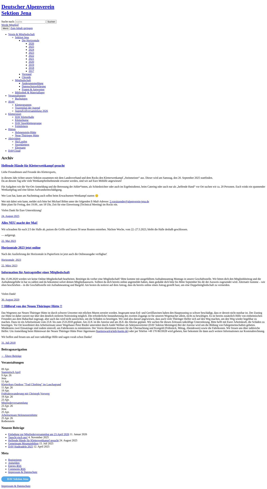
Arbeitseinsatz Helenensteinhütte (19, 415)
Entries (14, 465)
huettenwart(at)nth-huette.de (112, 331)
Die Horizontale (30, 40)
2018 (31, 68)
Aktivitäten (14, 138)
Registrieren (14, 459)
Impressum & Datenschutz (22, 472)
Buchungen (21, 98)
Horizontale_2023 (11, 259)
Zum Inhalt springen (21, 28)
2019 (31, 64)
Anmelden (14, 462)
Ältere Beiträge (11, 356)
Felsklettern (21, 126)
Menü (5, 28)
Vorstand (27, 74)
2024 (31, 49)
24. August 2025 (10, 216)
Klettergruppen (23, 104)
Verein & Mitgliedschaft (21, 34)
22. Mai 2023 (8, 240)
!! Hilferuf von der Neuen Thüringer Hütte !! (31, 306)
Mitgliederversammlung (14, 402)
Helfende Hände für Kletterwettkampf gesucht (33, 165)
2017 (31, 71)
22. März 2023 (9, 265)
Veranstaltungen (17, 95)
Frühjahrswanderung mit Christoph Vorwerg (25, 393)
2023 (31, 52)
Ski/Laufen (21, 141)
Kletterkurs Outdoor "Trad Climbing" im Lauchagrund (31, 384)
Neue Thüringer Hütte (27, 135)
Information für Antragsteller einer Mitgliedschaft (35, 272)
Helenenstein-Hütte (25, 132)
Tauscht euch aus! (18, 437)
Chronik (26, 77)
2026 (31, 43)
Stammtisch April (10, 372)
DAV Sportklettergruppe (28, 123)
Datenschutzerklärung (34, 86)
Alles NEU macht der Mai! (19, 223)
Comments (17, 469)
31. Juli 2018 (8, 342)
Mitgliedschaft (23, 80)
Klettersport (14, 114)
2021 (31, 58)
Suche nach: (8, 21)
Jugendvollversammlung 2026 (31, 110)
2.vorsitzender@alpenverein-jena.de (129, 201)
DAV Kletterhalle (24, 117)
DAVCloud (14, 150)
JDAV (11, 101)
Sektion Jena (22, 37)
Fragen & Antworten (33, 89)
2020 (31, 61)
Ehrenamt (20, 147)
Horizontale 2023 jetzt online (21, 247)
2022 (31, 55)
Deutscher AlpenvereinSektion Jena (27, 10)
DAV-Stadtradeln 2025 (20, 446)
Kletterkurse (21, 120)
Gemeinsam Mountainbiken (23, 443)
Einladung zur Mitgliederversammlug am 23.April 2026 (38, 434)
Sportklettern (22, 144)
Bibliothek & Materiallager (30, 92)
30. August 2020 (10, 299)
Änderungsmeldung (32, 83)
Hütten (12, 129)
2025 (31, 46)
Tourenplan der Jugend (27, 107)
